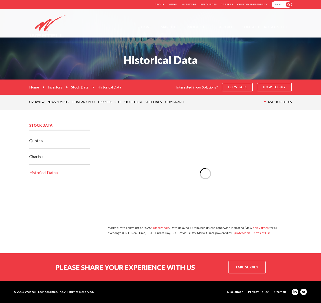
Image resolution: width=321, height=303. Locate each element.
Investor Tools (279, 102)
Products (197, 27)
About (159, 4)
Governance (175, 102)
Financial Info (109, 102)
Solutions (141, 27)
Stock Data (79, 87)
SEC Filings (153, 102)
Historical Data (109, 87)
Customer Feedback (252, 4)
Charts (35, 156)
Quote (35, 140)
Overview (36, 102)
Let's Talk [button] (237, 87)
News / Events (58, 102)
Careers (227, 4)
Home (34, 87)
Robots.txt (275, 27)
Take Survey (246, 267)
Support (224, 27)
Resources (208, 4)
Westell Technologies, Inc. (44, 292)
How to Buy (274, 87)
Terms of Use (261, 233)
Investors (188, 4)
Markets (169, 27)
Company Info (84, 102)
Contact (250, 27)
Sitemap (280, 291)
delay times (261, 228)
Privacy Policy (258, 291)
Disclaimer (235, 291)
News (173, 4)
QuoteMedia (160, 228)
